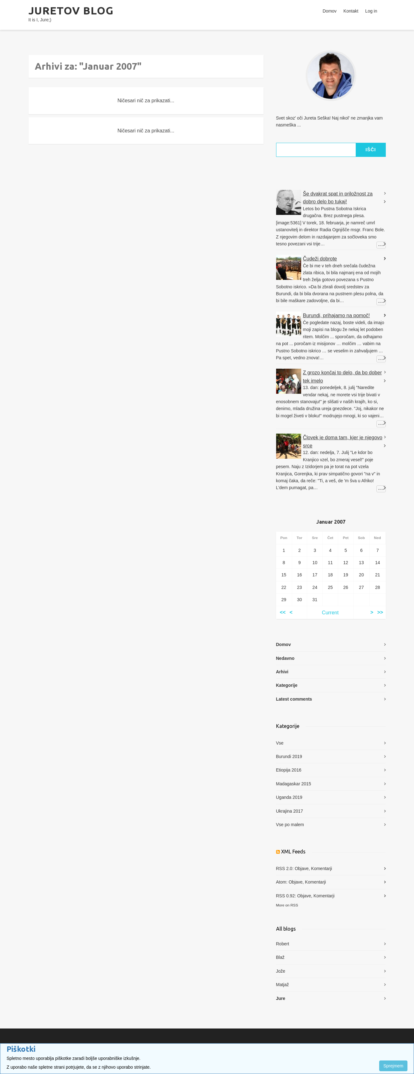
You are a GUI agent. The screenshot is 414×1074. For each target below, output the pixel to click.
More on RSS (287, 905)
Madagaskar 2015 (293, 783)
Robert (282, 943)
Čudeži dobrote (320, 258)
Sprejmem (393, 1065)
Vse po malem (290, 824)
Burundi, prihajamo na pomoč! (336, 315)
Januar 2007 (330, 522)
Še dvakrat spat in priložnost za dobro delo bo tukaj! (338, 198)
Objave (301, 868)
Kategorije (286, 685)
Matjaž (282, 984)
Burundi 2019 (289, 756)
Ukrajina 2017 (289, 811)
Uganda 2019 (289, 797)
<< (283, 612)
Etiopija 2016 (288, 769)
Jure (281, 998)
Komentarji (321, 868)
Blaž (280, 957)
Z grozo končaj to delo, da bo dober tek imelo (342, 376)
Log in (371, 10)
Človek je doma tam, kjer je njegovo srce (342, 441)
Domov (330, 10)
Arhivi (282, 671)
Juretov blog (71, 10)
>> (380, 612)
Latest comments (294, 699)
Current (330, 612)
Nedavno (285, 658)
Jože (281, 971)
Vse (280, 742)
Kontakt (350, 10)
